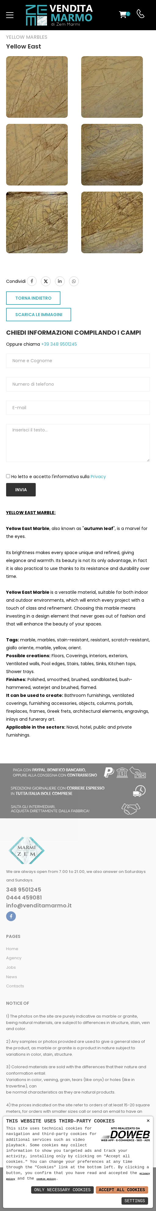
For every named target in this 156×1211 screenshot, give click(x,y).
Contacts (15, 986)
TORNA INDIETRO (33, 298)
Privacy (98, 477)
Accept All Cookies (122, 1190)
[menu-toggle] (9, 15)
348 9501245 (23, 889)
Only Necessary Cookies (62, 1190)
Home (12, 949)
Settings (135, 1201)
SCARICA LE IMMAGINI (38, 315)
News (11, 977)
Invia (21, 490)
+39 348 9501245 (58, 344)
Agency (13, 958)
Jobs (11, 967)
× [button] (148, 1121)
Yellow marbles (26, 37)
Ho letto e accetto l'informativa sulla (58, 477)
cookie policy (46, 1179)
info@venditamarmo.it (39, 905)
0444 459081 (24, 897)
